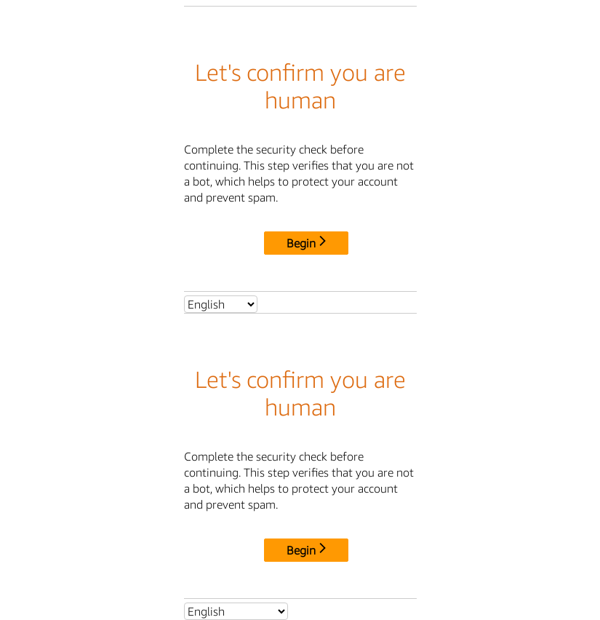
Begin (306, 243)
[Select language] (220, 304)
